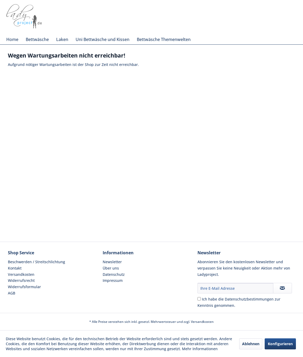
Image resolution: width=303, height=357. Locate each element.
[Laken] (62, 39)
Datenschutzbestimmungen (249, 299)
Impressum (113, 280)
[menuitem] (12, 39)
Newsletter (112, 261)
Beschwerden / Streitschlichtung (36, 261)
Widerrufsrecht (21, 280)
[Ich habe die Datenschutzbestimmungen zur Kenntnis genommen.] (199, 299)
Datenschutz (114, 274)
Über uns (111, 268)
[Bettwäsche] (37, 39)
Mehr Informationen (200, 348)
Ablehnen (250, 343)
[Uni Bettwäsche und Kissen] (102, 39)
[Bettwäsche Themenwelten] (163, 39)
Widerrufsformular (24, 286)
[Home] (12, 39)
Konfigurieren (280, 343)
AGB (11, 293)
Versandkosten (21, 274)
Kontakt (15, 268)
